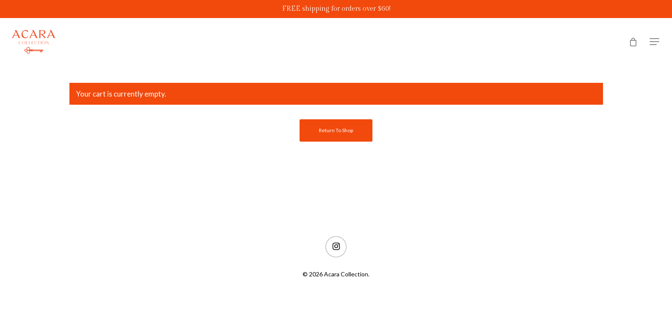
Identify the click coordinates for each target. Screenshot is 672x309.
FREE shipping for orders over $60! (336, 9)
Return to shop (336, 130)
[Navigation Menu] (655, 41)
